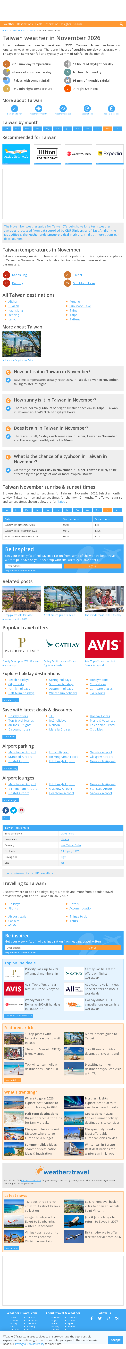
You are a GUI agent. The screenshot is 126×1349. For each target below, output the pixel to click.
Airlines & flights (20, 730)
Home (5, 30)
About (13, 1322)
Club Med (96, 734)
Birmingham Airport (63, 762)
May (47, 128)
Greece (71, 1325)
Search (78, 24)
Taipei (77, 280)
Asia (14, 30)
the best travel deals (31, 1185)
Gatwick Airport (101, 757)
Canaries (72, 1322)
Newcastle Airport (103, 766)
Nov (107, 128)
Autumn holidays (61, 693)
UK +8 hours (67, 838)
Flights (13, 913)
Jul (67, 128)
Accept (116, 1340)
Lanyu (12, 324)
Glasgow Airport (101, 762)
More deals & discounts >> (19, 1020)
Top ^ (6, 823)
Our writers (32, 1325)
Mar (27, 128)
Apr (37, 128)
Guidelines (32, 1328)
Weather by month (38, 114)
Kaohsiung (19, 280)
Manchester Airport (22, 757)
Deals (38, 24)
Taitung (75, 324)
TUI (51, 721)
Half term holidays (21, 698)
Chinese (65, 844)
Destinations (25, 24)
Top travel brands (21, 725)
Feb (17, 128)
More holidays (11, 705)
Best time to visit (14, 114)
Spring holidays (60, 685)
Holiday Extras (100, 721)
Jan (7, 128)
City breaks (16, 689)
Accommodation (80, 913)
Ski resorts (97, 698)
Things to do (78, 921)
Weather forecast (63, 114)
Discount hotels (19, 734)
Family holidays (19, 693)
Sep (87, 128)
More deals (9, 741)
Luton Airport (59, 757)
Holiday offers (18, 721)
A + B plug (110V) (70, 855)
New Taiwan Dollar (71, 850)
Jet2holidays (57, 725)
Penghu (74, 306)
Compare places (101, 693)
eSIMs (12, 930)
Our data (31, 1322)
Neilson (54, 730)
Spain (71, 1328)
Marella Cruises (60, 734)
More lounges (10, 805)
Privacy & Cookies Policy (29, 1344)
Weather (9, 24)
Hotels (74, 909)
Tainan (74, 315)
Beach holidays (18, 685)
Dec (117, 128)
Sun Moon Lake (84, 288)
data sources (13, 244)
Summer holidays (61, 689)
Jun (57, 128)
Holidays (14, 909)
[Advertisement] (64, 10)
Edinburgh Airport (62, 766)
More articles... (13, 1085)
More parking (10, 773)
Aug (77, 128)
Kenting (17, 288)
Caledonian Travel (102, 730)
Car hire (13, 926)
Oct (97, 128)
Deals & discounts (111, 114)
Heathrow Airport (61, 798)
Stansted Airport (20, 762)
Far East (21, 30)
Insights (66, 24)
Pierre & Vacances (102, 725)
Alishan (13, 306)
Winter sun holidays (63, 698)
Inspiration (51, 24)
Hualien (13, 311)
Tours (73, 926)
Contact (14, 1325)
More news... (12, 1252)
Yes (62, 867)
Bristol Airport (18, 766)
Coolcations (98, 689)
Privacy (13, 1328)
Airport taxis (17, 921)
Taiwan (32, 30)
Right (63, 861)
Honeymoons (99, 685)
